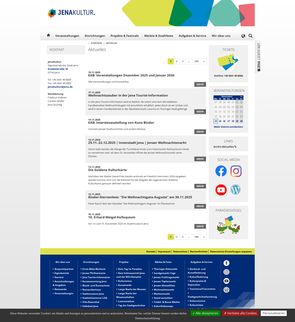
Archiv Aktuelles (225, 146)
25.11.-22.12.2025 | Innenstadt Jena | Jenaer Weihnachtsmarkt (137, 142)
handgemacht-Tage (165, 273)
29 (237, 121)
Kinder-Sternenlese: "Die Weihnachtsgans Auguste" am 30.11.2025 (140, 197)
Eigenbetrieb (62, 273)
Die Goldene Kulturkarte (107, 170)
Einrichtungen (95, 36)
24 (216, 121)
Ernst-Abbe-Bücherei (94, 269)
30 (241, 121)
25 (220, 121)
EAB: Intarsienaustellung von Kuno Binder (121, 122)
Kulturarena (125, 281)
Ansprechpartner (64, 269)
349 (196, 61)
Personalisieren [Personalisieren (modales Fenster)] (274, 313)
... (189, 61)
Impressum (164, 251)
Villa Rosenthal (90, 302)
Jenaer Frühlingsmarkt (166, 277)
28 (233, 121)
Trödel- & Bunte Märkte (167, 302)
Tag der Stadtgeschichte (131, 305)
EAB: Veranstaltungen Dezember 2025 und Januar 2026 (131, 75)
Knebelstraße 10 (58, 69)
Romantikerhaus (91, 289)
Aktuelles (111, 43)
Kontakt (150, 251)
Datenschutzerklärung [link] (147, 318)
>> (241, 96)
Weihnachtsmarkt (164, 289)
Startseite (96, 43)
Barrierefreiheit (199, 251)
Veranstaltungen (67, 36)
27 (228, 121)
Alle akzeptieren (205, 313)
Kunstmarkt (125, 285)
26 (224, 121)
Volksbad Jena (90, 306)
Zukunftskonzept (163, 306)
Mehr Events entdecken (228, 126)
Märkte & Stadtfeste (158, 36)
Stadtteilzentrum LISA (94, 297)
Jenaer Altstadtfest (164, 285)
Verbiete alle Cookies (240, 313)
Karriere (59, 277)
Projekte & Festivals (125, 36)
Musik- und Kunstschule (95, 285)
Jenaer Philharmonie (94, 273)
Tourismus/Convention (202, 288)
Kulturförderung (199, 276)
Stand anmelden (163, 297)
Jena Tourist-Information (96, 277)
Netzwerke (61, 289)
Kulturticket (196, 305)
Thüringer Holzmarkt (165, 269)
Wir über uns (221, 36)
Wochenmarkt (162, 293)
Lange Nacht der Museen (132, 289)
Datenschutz (180, 251)
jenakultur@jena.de (60, 86)
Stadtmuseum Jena (93, 293)
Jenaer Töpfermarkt (165, 281)
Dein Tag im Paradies (130, 269)
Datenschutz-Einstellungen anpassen (231, 251)
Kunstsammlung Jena (94, 281)
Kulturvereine (197, 300)
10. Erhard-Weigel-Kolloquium (111, 217)
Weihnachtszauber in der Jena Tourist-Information (128, 95)
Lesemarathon (126, 301)
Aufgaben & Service (192, 36)
